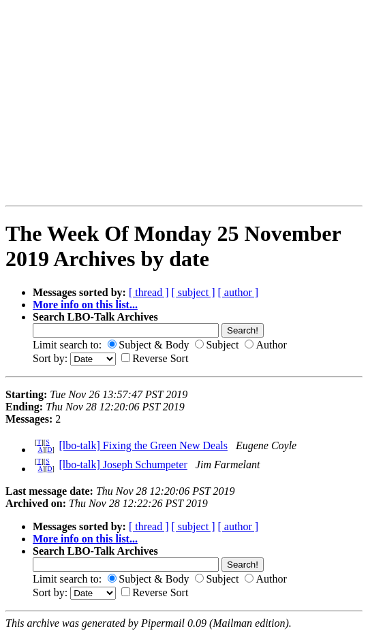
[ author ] (238, 292)
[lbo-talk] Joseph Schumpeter (123, 464)
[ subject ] (193, 292)
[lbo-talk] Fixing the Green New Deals (143, 445)
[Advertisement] (48, 102)
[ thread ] (149, 292)
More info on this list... (85, 304)
